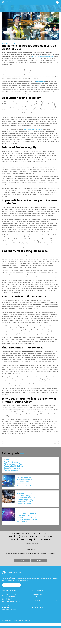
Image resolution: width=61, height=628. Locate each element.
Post (14, 43)
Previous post (55, 442)
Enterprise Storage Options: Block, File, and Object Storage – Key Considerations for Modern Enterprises (26, 500)
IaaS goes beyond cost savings (33, 129)
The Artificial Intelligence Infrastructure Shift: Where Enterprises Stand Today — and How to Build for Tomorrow (27, 517)
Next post (58, 442)
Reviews (39, 560)
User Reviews (12, 609)
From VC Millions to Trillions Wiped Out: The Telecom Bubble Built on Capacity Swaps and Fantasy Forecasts (13, 466)
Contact (22, 560)
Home (17, 563)
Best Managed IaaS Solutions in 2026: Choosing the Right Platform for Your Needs (26, 483)
